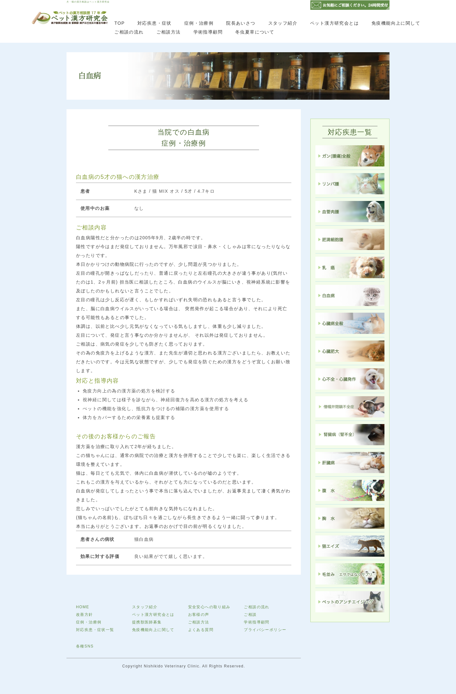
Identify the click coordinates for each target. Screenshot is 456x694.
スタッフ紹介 (282, 23)
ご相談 (250, 614)
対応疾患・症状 (154, 23)
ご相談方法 (168, 31)
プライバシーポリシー (265, 630)
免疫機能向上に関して (395, 23)
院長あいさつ (240, 23)
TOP (119, 23)
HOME (82, 607)
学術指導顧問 (208, 31)
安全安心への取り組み (209, 607)
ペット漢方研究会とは (334, 23)
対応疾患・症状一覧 (95, 630)
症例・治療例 (198, 23)
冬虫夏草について (254, 31)
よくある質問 (200, 630)
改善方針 (84, 614)
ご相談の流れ (128, 31)
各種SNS (85, 646)
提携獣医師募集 (147, 622)
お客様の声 (198, 614)
